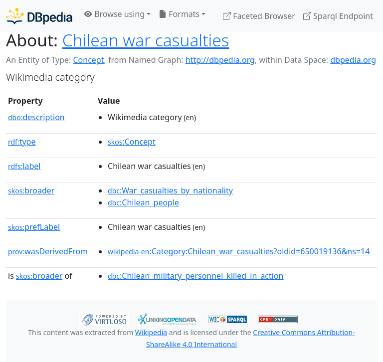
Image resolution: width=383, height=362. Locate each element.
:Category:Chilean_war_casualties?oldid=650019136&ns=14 (239, 251)
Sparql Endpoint (338, 15)
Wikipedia (151, 332)
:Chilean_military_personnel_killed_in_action (195, 275)
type (22, 141)
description (36, 117)
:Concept (132, 141)
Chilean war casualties (145, 39)
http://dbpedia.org (220, 59)
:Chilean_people (143, 202)
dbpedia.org (353, 59)
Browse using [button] (114, 13)
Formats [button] (179, 13)
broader (31, 190)
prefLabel (34, 226)
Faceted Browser (259, 15)
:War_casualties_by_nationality (170, 190)
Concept (88, 59)
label (24, 166)
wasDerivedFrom (48, 251)
